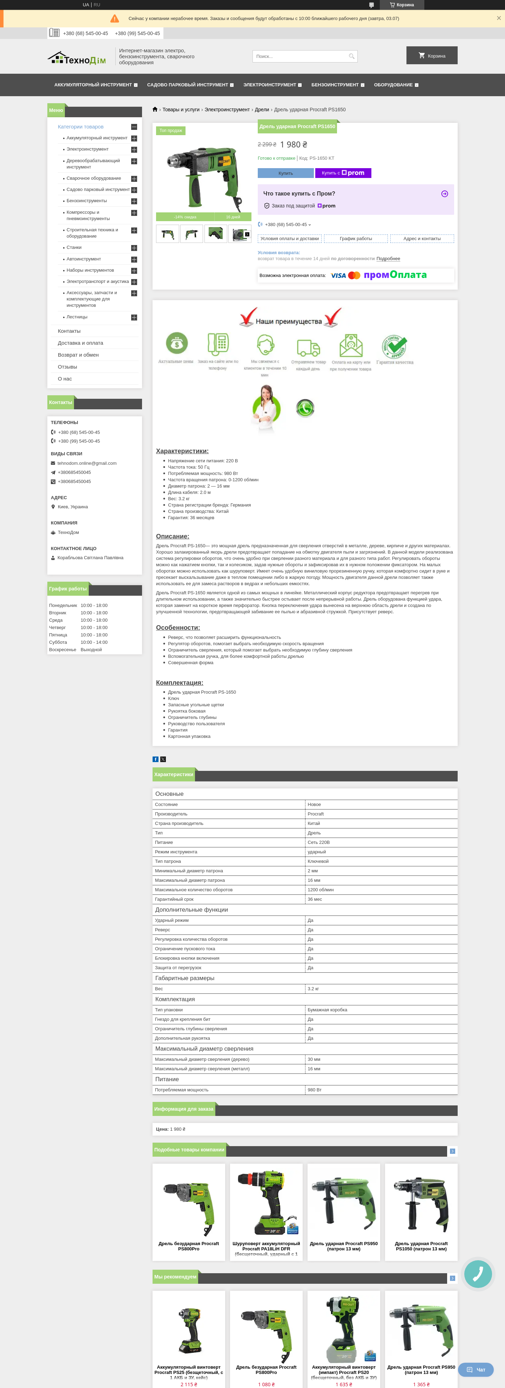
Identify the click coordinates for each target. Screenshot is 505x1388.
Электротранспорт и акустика (98, 281)
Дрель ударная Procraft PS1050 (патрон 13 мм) (421, 1246)
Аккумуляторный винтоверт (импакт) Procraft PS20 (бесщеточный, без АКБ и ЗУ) (344, 1372)
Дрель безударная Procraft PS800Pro (189, 1246)
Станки (74, 247)
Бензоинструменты (87, 200)
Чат (475, 1370)
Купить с (343, 173)
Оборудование (393, 84)
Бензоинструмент (335, 84)
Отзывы (67, 367)
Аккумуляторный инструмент (93, 84)
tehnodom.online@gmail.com (87, 463)
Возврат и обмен (78, 355)
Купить (285, 173)
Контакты (69, 331)
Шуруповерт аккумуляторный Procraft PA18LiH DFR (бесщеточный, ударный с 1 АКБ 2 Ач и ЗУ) (266, 1249)
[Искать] (351, 56)
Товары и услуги (181, 109)
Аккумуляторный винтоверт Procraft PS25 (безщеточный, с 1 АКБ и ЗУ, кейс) (189, 1372)
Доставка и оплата (80, 343)
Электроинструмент (269, 84)
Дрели (262, 109)
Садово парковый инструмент (187, 84)
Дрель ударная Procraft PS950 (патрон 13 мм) (344, 1246)
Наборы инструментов (90, 270)
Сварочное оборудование (94, 178)
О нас (65, 379)
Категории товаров (80, 127)
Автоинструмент (84, 259)
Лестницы (77, 316)
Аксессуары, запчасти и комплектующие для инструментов (92, 299)
